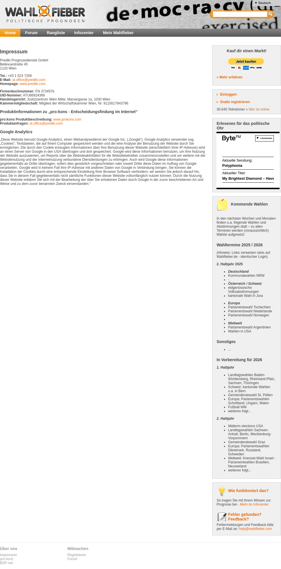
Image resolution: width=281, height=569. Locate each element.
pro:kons (6, 559)
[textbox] (240, 14)
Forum (31, 32)
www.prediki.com (33, 84)
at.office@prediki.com (28, 80)
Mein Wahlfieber (118, 32)
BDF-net (6, 563)
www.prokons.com (67, 119)
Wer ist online (259, 109)
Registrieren (76, 555)
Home (10, 32)
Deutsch (264, 3)
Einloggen (228, 94)
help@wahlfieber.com (255, 529)
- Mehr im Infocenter (253, 504)
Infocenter (84, 32)
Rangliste (56, 32)
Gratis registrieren (235, 102)
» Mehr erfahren (229, 77)
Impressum (8, 555)
